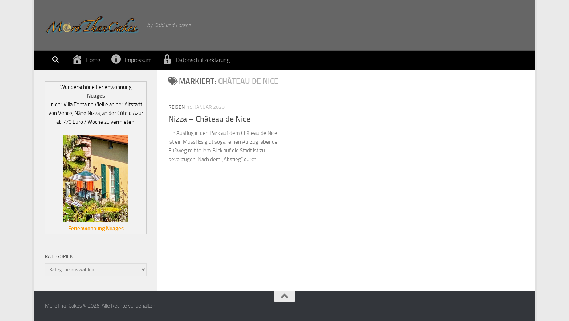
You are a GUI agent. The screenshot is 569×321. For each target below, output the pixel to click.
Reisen (176, 107)
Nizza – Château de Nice (209, 119)
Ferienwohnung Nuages (96, 228)
